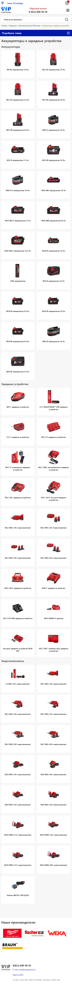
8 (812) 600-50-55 (38, 11)
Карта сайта (18, 974)
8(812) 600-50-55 (22, 965)
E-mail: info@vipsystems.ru (24, 969)
